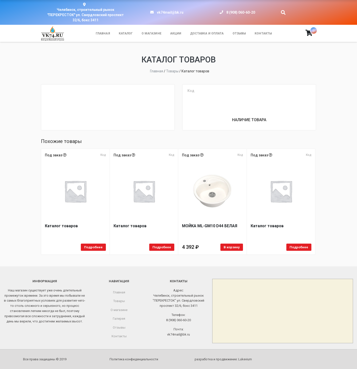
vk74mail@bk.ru (170, 12)
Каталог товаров (61, 226)
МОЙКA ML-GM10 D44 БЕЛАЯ (209, 226)
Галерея (119, 318)
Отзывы (239, 33)
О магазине (151, 33)
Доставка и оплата (207, 33)
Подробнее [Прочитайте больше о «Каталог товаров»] (93, 247)
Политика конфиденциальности (134, 359)
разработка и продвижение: (223, 359)
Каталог (126, 33)
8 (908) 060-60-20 (240, 12)
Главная (103, 33)
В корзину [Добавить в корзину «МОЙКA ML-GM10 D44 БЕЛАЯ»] (232, 247)
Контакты (263, 33)
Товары (119, 301)
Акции (175, 33)
